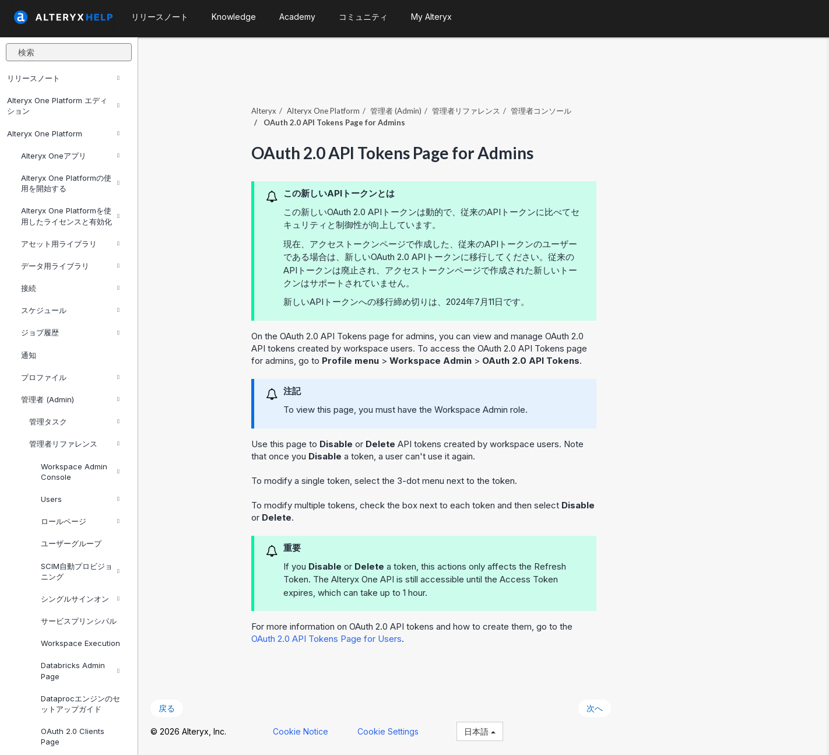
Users (80, 499)
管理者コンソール (543, 110)
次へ (597, 707)
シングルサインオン (80, 598)
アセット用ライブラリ (70, 243)
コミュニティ (363, 17)
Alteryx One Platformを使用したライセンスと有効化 (70, 216)
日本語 (482, 731)
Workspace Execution (80, 643)
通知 (28, 355)
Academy (297, 17)
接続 (70, 288)
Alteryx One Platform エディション (63, 105)
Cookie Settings (390, 731)
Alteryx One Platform (63, 133)
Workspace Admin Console (80, 472)
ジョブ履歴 (70, 332)
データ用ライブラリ (70, 266)
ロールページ (80, 521)
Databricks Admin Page (80, 670)
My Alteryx (431, 17)
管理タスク (74, 421)
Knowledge (234, 17)
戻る (169, 707)
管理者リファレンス (74, 443)
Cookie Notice (303, 731)
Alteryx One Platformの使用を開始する (70, 183)
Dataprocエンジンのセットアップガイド (80, 704)
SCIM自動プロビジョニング (80, 571)
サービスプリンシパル (79, 621)
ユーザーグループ (71, 543)
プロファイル (70, 377)
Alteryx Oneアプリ (70, 155)
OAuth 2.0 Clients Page (72, 736)
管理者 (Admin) (70, 399)
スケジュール (70, 310)
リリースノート (63, 78)
